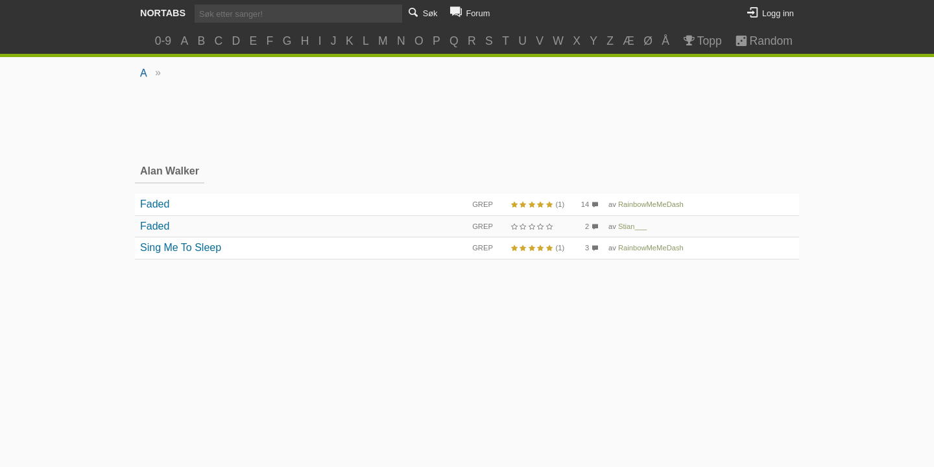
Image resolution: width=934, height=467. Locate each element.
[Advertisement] (467, 120)
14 (585, 204)
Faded (154, 204)
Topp (701, 40)
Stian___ (632, 226)
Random (758, 40)
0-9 (163, 40)
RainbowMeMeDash (651, 204)
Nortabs (163, 13)
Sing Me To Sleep (180, 247)
